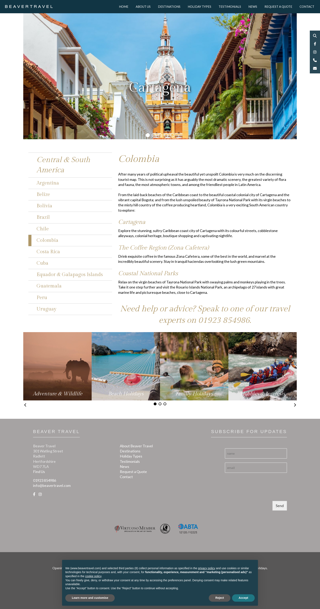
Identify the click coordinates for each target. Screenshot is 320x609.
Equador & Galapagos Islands (70, 274)
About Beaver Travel (136, 446)
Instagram (315, 52)
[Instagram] (40, 494)
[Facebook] (34, 494)
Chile (43, 229)
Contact (307, 6)
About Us (143, 6)
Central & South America (63, 165)
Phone (315, 60)
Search (315, 36)
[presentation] (256, 494)
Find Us (39, 471)
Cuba (42, 263)
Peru (42, 298)
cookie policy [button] (93, 576)
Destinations (169, 6)
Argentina (48, 183)
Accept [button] (243, 597)
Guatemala (49, 286)
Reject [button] (219, 597)
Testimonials (230, 6)
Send (280, 505)
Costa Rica (48, 252)
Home (123, 6)
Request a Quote (278, 6)
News (252, 6)
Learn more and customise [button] (90, 597)
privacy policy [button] (206, 568)
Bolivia (44, 206)
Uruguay (46, 309)
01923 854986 (224, 320)
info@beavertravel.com (52, 485)
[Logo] (29, 6)
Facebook (315, 44)
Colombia (47, 240)
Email (315, 68)
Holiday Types (199, 6)
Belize (43, 194)
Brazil (43, 217)
